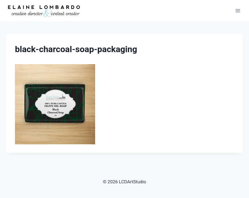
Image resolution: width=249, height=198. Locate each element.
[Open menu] (238, 10)
